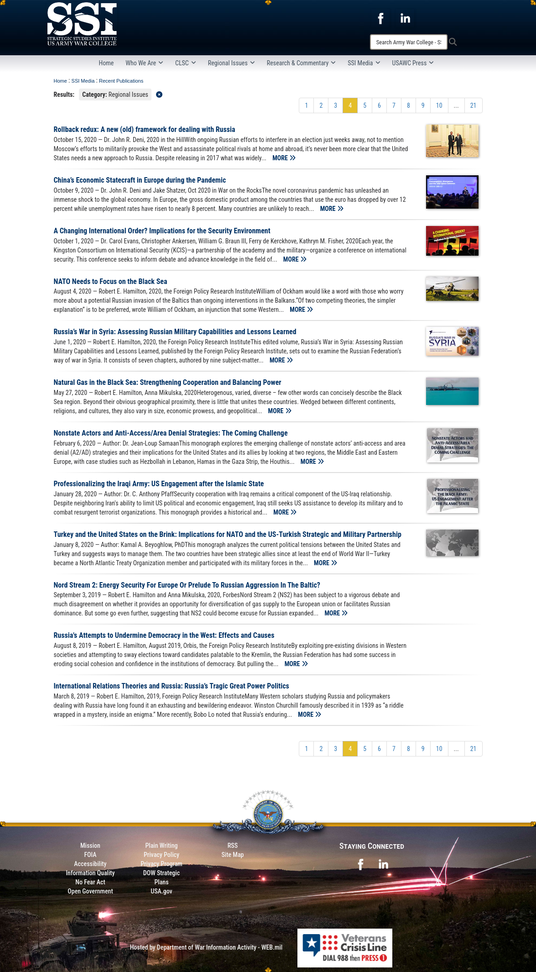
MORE (284, 158)
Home (106, 63)
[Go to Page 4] (350, 105)
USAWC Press (413, 63)
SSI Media (364, 63)
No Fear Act (90, 882)
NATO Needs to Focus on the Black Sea (110, 281)
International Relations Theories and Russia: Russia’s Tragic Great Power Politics (171, 686)
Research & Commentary (301, 63)
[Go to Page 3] (335, 105)
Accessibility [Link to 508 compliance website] (90, 863)
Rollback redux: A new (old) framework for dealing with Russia (144, 129)
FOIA (90, 854)
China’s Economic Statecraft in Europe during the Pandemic (140, 180)
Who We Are (144, 63)
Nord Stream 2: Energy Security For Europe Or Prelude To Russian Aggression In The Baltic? (187, 585)
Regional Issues (231, 63)
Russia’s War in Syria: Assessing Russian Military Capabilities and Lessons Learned (175, 331)
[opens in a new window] (380, 17)
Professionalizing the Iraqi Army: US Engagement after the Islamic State (159, 483)
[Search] (409, 42)
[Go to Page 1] (306, 105)
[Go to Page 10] (439, 105)
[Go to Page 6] (379, 105)
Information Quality (90, 873)
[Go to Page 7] (393, 105)
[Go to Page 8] (408, 105)
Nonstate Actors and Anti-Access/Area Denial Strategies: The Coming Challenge (171, 433)
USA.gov (161, 891)
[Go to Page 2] (320, 105)
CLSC (185, 63)
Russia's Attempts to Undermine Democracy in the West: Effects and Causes (164, 635)
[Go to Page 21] (473, 105)
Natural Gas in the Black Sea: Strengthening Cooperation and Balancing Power (167, 382)
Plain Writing (161, 845)
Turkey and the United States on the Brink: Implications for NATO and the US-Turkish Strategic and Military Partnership (227, 534)
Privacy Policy (161, 854)
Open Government (90, 891)
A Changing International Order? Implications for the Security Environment (162, 230)
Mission (90, 845)
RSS (233, 845)
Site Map (232, 854)
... (456, 105)
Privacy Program (161, 863)
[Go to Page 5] (364, 105)
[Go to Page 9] (423, 105)
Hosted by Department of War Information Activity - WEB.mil (206, 947)
